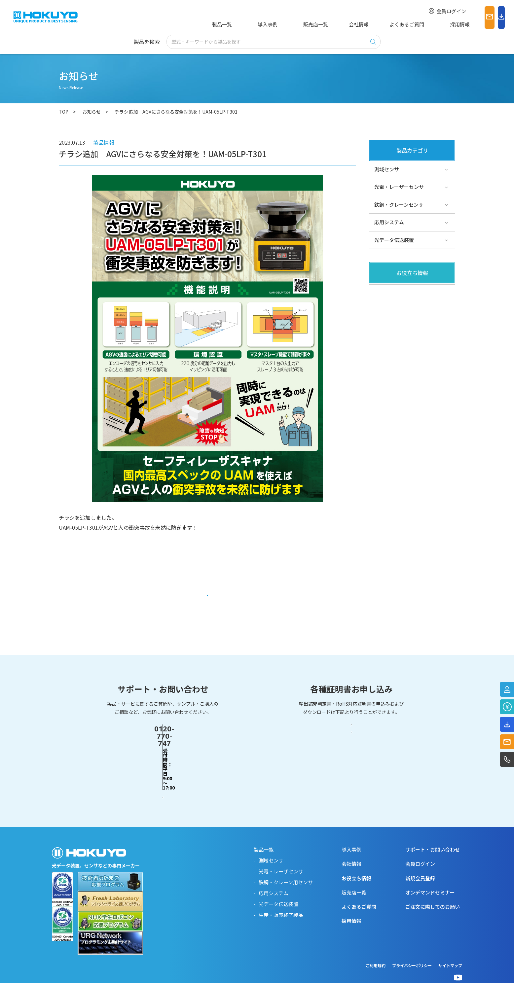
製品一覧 (221, 24)
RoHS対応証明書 (351, 770)
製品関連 (384, 291)
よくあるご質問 (375, 24)
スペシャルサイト (394, 344)
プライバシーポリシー (412, 952)
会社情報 (333, 24)
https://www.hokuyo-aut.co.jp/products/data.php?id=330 (130, 567)
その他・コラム (391, 309)
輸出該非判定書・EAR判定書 (351, 744)
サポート (384, 327)
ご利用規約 (376, 952)
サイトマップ (450, 952)
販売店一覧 (294, 24)
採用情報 (419, 24)
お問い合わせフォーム (162, 770)
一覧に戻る (207, 598)
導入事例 (256, 24)
